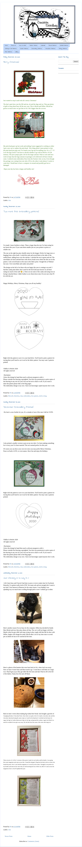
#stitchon (16, 396)
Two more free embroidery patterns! (21, 211)
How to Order (22, 45)
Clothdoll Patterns (64, 45)
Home (6, 45)
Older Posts (49, 836)
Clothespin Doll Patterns (10, 49)
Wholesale (43, 45)
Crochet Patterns (24, 49)
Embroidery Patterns (37, 49)
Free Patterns (8, 52)
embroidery (26, 396)
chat (9, 200)
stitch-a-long (43, 396)
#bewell (10, 396)
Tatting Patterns (63, 49)
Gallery (16, 52)
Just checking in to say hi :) (16, 578)
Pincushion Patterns (50, 49)
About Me (13, 45)
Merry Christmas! (11, 62)
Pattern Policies (33, 45)
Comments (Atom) (33, 841)
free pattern (34, 396)
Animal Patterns (52, 45)
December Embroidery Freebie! (18, 407)
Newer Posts (8, 836)
